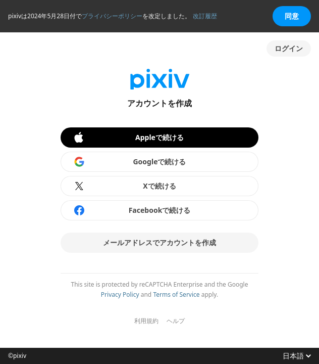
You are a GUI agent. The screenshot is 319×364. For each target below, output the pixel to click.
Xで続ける (124, 186)
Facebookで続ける (131, 210)
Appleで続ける (128, 137)
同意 (292, 16)
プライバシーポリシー (112, 16)
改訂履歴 (205, 16)
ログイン (289, 48)
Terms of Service (176, 294)
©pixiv (17, 356)
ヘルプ (176, 321)
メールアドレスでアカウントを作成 (159, 242)
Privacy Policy (120, 294)
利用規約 (146, 321)
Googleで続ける (129, 162)
